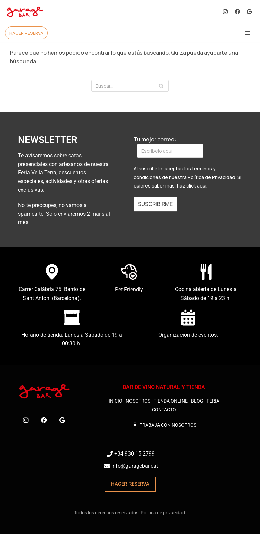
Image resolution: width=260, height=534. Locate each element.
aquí (201, 185)
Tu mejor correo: (168, 147)
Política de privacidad (163, 513)
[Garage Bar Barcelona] (25, 12)
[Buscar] (130, 86)
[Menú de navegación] (247, 33)
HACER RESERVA (26, 33)
